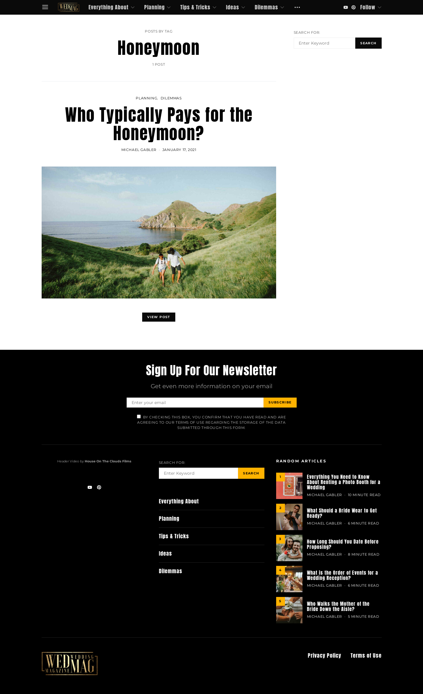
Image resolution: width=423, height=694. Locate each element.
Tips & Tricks (195, 7)
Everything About (109, 7)
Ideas (232, 7)
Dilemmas (266, 7)
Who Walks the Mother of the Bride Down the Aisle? (338, 606)
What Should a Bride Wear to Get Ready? (342, 513)
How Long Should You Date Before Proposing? (343, 544)
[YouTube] (345, 7)
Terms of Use (366, 655)
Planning (154, 7)
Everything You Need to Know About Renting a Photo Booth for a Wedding (343, 482)
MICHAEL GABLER (139, 149)
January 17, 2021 (179, 149)
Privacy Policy (324, 655)
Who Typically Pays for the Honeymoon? (159, 123)
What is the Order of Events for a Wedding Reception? (342, 575)
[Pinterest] (353, 7)
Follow (368, 7)
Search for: (307, 32)
